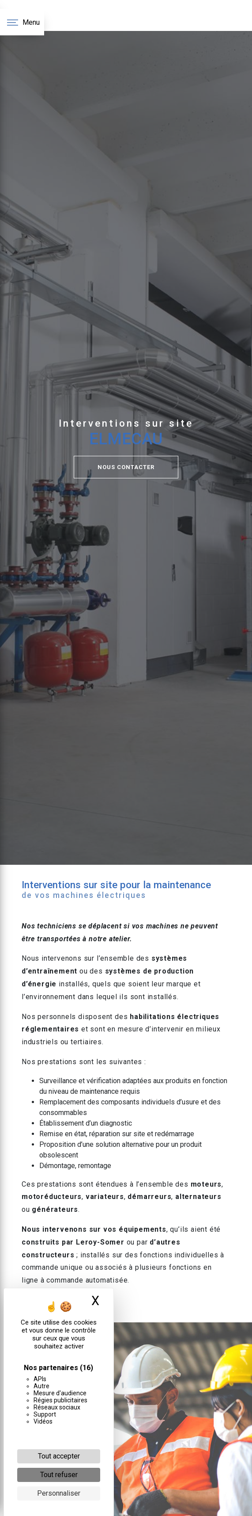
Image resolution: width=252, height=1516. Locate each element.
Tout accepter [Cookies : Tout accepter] (59, 1456)
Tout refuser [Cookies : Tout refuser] (59, 1474)
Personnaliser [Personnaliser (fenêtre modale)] (58, 1493)
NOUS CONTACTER (126, 467)
